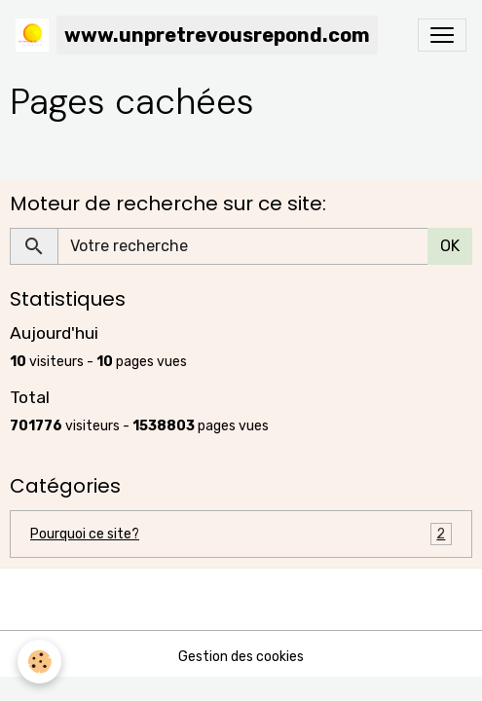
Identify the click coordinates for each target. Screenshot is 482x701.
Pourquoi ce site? (241, 534)
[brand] (197, 35)
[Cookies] (39, 661)
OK (450, 246)
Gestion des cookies (241, 656)
